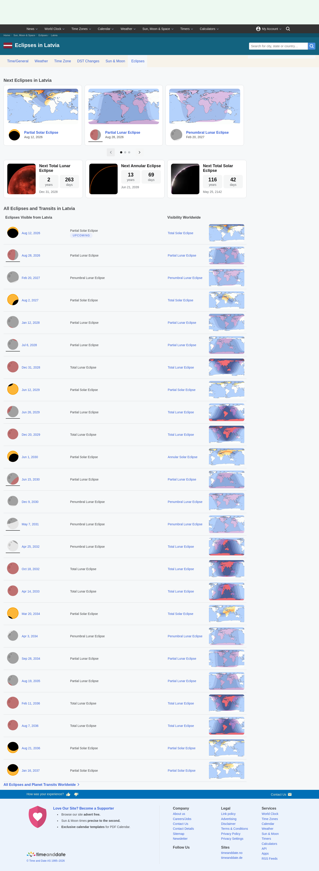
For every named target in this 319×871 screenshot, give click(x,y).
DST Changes (88, 61)
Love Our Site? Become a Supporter (83, 808)
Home (7, 35)
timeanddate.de (232, 857)
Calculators (207, 29)
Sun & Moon (115, 61)
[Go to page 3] (129, 152)
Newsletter (180, 838)
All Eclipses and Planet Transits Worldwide (42, 784)
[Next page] (140, 152)
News (30, 29)
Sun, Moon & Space (156, 29)
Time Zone (62, 61)
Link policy (228, 814)
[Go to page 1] (121, 152)
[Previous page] (111, 152)
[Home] (46, 855)
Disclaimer (228, 824)
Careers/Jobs (182, 819)
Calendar (104, 29)
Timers (185, 29)
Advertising (228, 819)
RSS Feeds (270, 858)
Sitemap (178, 834)
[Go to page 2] (125, 152)
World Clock (53, 29)
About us (179, 814)
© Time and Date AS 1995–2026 (46, 860)
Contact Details (183, 828)
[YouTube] (206, 855)
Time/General (17, 61)
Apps (265, 853)
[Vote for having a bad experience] (76, 794)
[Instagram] (199, 855)
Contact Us (281, 794)
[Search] (288, 28)
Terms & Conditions (234, 828)
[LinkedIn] (191, 855)
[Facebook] (176, 855)
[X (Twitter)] (184, 855)
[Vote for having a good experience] (68, 794)
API (264, 848)
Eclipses (43, 35)
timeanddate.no (232, 853)
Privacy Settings (232, 838)
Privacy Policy (230, 834)
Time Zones (79, 29)
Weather (126, 29)
